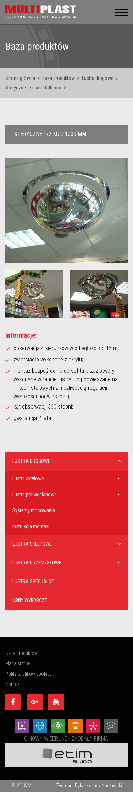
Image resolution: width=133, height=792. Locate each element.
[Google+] (35, 702)
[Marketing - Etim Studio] (93, 726)
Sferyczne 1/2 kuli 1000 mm (33, 88)
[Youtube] (56, 702)
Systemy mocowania (33, 510)
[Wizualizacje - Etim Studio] (58, 726)
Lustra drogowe (97, 78)
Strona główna (20, 78)
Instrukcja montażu (31, 526)
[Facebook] (13, 702)
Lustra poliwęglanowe (34, 494)
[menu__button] (121, 12)
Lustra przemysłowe (36, 563)
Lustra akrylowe (28, 478)
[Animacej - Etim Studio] (22, 726)
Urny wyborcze (29, 600)
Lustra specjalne (33, 581)
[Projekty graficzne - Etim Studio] (75, 726)
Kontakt (13, 684)
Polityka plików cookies (28, 674)
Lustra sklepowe (32, 544)
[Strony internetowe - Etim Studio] (40, 726)
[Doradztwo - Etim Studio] (111, 726)
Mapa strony (17, 663)
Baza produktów (58, 78)
